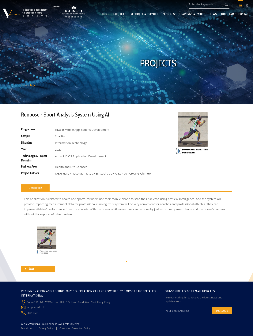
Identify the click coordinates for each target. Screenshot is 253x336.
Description (35, 188)
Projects (34, 85)
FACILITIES (119, 14)
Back (29, 269)
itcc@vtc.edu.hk (36, 307)
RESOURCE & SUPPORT (144, 14)
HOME (105, 14)
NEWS (213, 14)
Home (24, 85)
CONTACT (244, 14)
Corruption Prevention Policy (74, 328)
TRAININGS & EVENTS (192, 14)
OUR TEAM (227, 14)
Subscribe (222, 310)
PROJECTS (169, 14)
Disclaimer (26, 328)
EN (240, 5)
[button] (126, 262)
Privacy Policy (46, 328)
